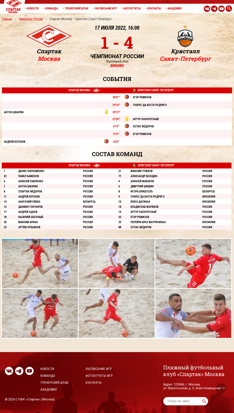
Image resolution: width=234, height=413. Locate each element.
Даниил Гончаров (30, 206)
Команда (47, 376)
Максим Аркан (28, 222)
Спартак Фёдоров (30, 191)
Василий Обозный (30, 217)
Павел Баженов (28, 176)
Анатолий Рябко (29, 201)
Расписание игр (98, 369)
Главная (7, 19)
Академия (48, 389)
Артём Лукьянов (29, 227)
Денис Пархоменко (31, 171)
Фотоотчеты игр (99, 376)
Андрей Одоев (27, 211)
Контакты (94, 382)
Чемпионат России (31, 19)
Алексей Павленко (30, 181)
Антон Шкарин (28, 186)
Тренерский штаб (54, 382)
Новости (47, 369)
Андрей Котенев (29, 196)
